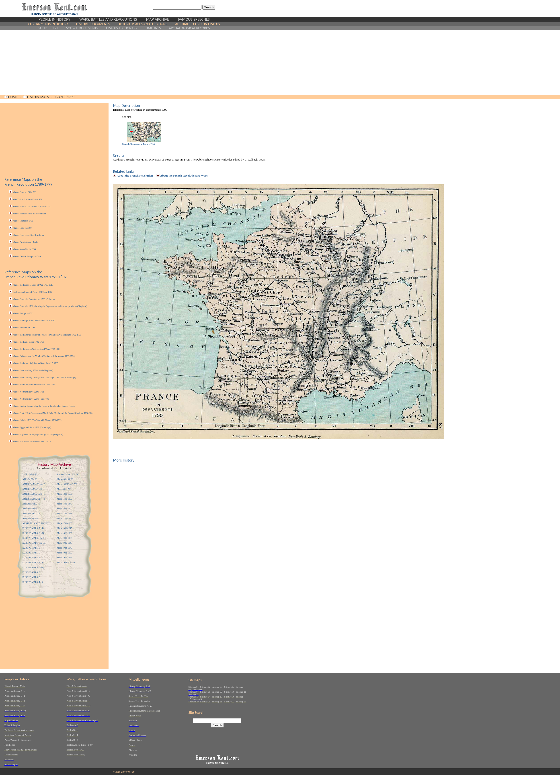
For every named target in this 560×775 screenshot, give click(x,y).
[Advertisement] (124, 62)
